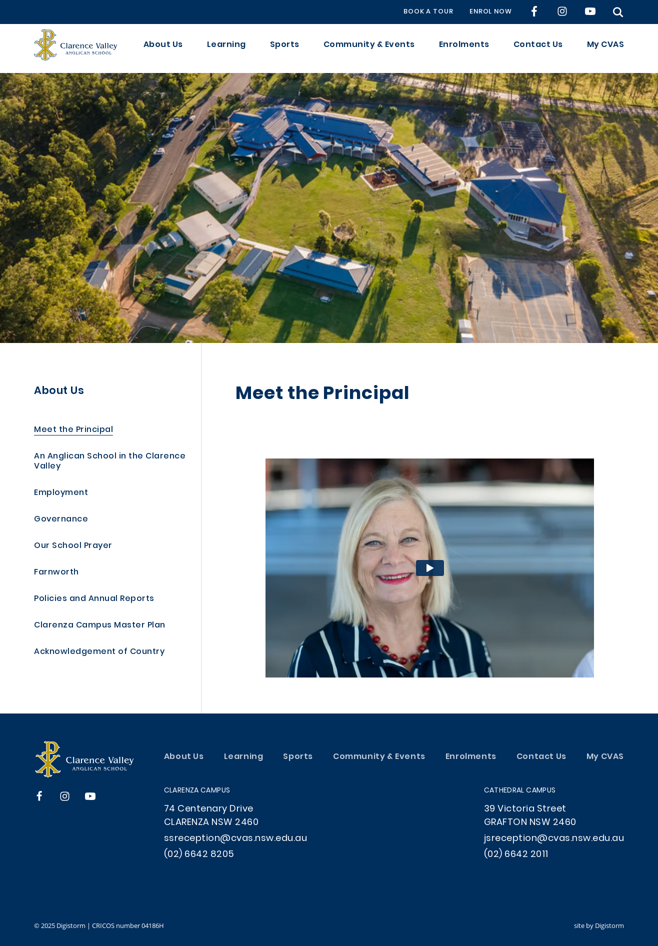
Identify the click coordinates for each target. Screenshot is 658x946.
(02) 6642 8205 (199, 855)
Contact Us (538, 48)
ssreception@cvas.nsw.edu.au (236, 839)
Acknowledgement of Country (99, 652)
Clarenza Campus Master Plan (100, 625)
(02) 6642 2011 (516, 855)
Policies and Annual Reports (94, 599)
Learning (226, 48)
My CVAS (605, 48)
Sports (285, 48)
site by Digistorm (599, 925)
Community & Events (369, 48)
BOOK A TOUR (429, 12)
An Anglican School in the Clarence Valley (110, 462)
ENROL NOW (491, 12)
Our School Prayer (73, 546)
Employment (61, 493)
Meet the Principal (73, 430)
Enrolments (464, 48)
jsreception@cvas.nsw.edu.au (554, 839)
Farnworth (56, 573)
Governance (61, 519)
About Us (163, 48)
